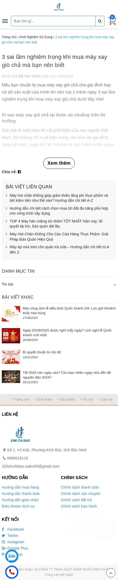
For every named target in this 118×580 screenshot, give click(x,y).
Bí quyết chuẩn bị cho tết (42, 352)
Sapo (69, 575)
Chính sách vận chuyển (81, 493)
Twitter (10, 536)
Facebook (13, 529)
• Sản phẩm (66, 399)
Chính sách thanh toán (80, 487)
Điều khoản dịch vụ (18, 506)
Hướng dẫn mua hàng (20, 487)
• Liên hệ (106, 399)
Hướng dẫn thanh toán (21, 493)
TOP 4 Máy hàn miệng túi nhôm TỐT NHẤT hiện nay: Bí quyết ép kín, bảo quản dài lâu (54, 224)
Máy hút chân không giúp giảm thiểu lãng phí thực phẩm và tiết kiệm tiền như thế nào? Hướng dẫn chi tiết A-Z (57, 198)
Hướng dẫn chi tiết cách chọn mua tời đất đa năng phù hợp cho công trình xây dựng (57, 211)
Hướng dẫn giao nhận (20, 500)
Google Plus (15, 548)
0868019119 (17, 458)
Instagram (13, 542)
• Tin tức (87, 399)
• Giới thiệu (43, 399)
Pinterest (12, 554)
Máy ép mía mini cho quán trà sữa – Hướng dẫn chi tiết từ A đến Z (57, 250)
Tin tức (7, 284)
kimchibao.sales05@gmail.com (33, 466)
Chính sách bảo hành (79, 506)
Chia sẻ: (9, 172)
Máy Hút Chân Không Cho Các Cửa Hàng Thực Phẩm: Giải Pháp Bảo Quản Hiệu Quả (57, 237)
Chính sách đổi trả (76, 500)
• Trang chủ (21, 399)
